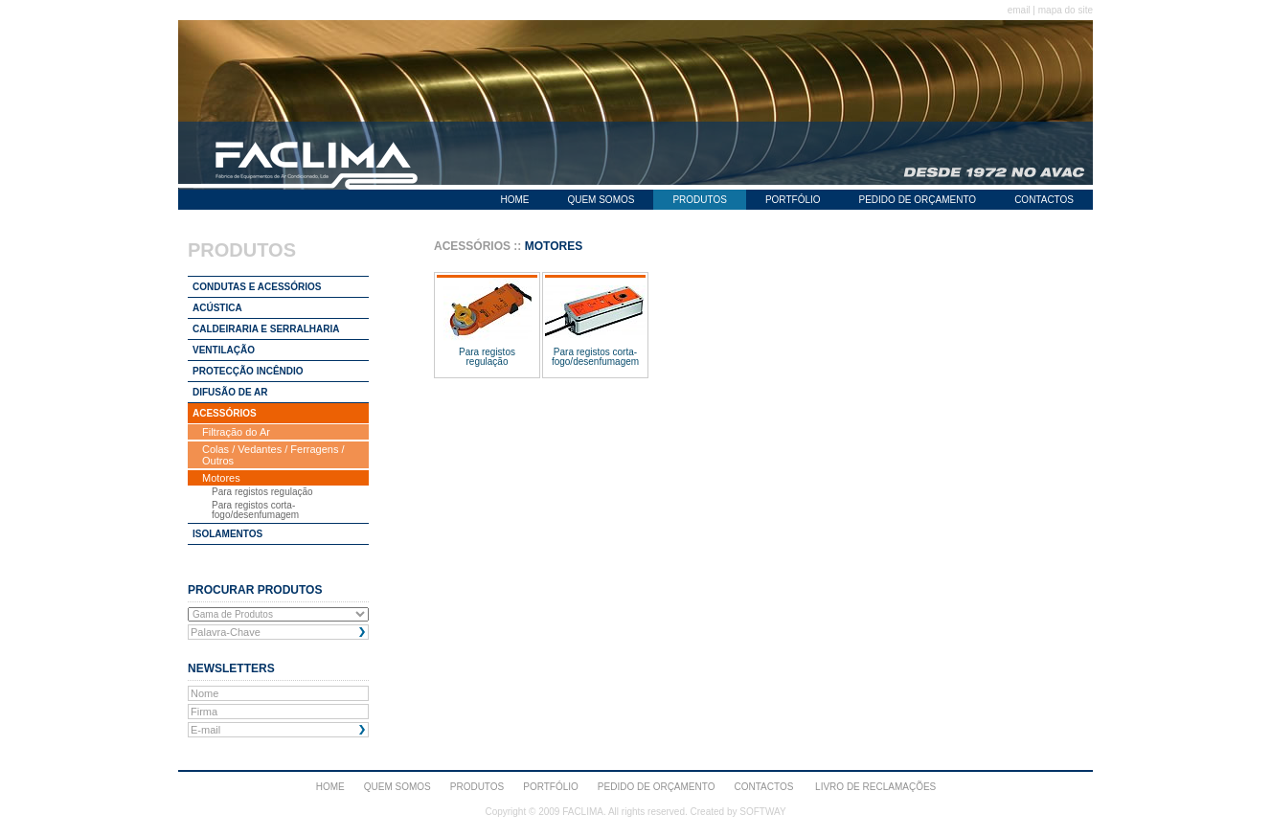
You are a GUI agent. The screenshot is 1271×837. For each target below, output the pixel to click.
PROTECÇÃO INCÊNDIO (248, 371)
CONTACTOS (1044, 199)
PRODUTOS (699, 199)
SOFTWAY (762, 811)
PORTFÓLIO (793, 199)
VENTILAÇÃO (224, 350)
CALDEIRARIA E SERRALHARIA (266, 329)
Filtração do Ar (236, 432)
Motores (221, 478)
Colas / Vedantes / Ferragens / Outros (273, 454)
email (1019, 10)
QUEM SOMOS (600, 199)
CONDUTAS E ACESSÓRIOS (257, 287)
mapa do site (1065, 10)
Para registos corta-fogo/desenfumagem (255, 510)
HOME (514, 199)
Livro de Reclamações (875, 786)
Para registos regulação (262, 491)
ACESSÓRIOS (225, 413)
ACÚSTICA (217, 308)
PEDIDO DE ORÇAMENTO (918, 199)
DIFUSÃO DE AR (230, 392)
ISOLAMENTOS (227, 534)
